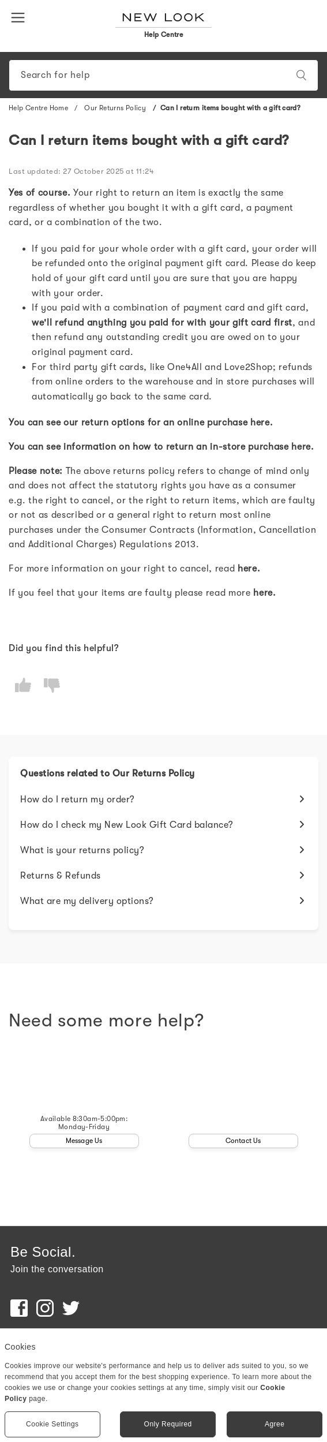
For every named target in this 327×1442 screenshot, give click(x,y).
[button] (20, 17)
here (260, 422)
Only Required (168, 1424)
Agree (275, 1424)
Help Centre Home (38, 108)
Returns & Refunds (60, 876)
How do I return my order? (77, 799)
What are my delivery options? (87, 901)
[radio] (23, 685)
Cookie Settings (52, 1424)
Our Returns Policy (116, 108)
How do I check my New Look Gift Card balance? (127, 825)
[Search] (163, 75)
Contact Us (243, 1141)
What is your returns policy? (82, 850)
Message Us (84, 1141)
